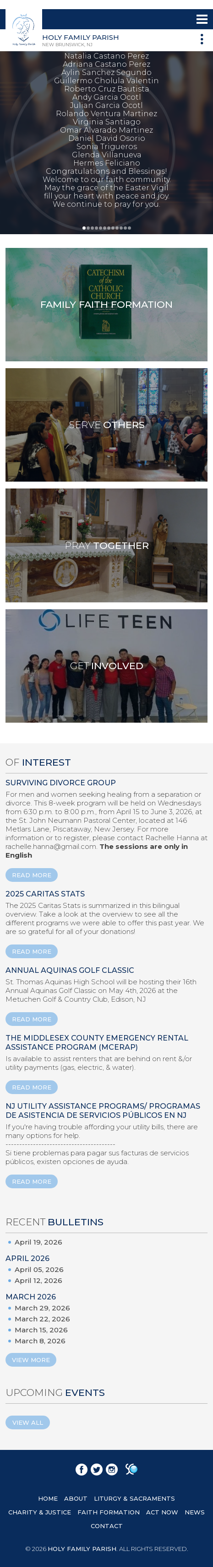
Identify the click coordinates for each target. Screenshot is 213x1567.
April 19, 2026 (38, 1242)
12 (129, 228)
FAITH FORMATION (108, 1512)
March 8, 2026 (40, 1340)
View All (27, 1422)
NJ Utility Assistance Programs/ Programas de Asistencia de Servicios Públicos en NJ (102, 1111)
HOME (48, 1498)
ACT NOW (162, 1512)
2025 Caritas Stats (45, 894)
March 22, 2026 (42, 1319)
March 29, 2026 (42, 1308)
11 (125, 228)
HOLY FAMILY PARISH (82, 1548)
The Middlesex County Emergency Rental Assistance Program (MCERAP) (96, 1043)
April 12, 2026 (38, 1280)
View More (31, 1359)
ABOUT (75, 1498)
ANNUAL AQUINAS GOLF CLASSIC (69, 970)
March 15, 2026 (41, 1330)
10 (121, 228)
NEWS (195, 1512)
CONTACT (107, 1525)
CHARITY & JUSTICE (39, 1512)
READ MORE (31, 875)
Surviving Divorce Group (60, 782)
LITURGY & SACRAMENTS (134, 1498)
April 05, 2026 (39, 1269)
